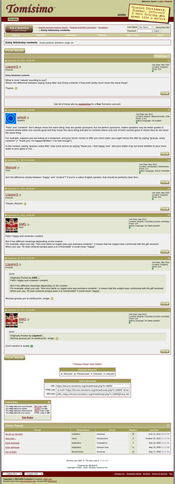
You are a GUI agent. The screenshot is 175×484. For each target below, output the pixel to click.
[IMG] (36, 411)
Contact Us (119, 474)
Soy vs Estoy (11, 452)
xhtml (45, 479)
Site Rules (27, 417)
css (49, 479)
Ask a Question (19, 27)
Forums (13, 19)
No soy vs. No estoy (14, 434)
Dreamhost (52, 481)
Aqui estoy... (10, 438)
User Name (132, 27)
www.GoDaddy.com (28, 481)
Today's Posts (132, 35)
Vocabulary (103, 27)
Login (160, 1)
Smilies (37, 408)
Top (171, 474)
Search (160, 35)
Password (131, 31)
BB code (38, 406)
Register (169, 1)
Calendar (102, 35)
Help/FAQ (40, 35)
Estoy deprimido (12, 443)
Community (71, 35)
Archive (146, 474)
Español (122, 15)
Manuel (10, 167)
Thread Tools (161, 56)
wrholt (21, 117)
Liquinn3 (11, 67)
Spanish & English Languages (83, 27)
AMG (22, 224)
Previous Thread (81, 364)
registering (84, 104)
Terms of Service (159, 474)
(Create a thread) (19, 30)
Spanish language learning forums (53, 27)
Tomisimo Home (133, 474)
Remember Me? (161, 27)
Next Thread (95, 364)
